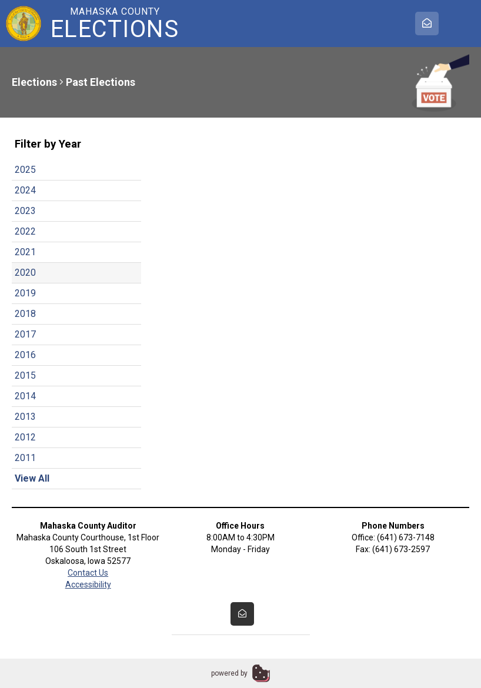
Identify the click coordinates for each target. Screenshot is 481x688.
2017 (25, 334)
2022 (25, 231)
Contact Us (88, 572)
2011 (25, 457)
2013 (25, 416)
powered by (229, 673)
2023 (25, 210)
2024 (25, 190)
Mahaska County (114, 23)
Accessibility (88, 584)
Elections (34, 82)
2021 (25, 252)
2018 (25, 313)
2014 (25, 396)
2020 (25, 272)
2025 (25, 169)
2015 (25, 375)
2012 (25, 437)
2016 (25, 354)
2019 (25, 293)
